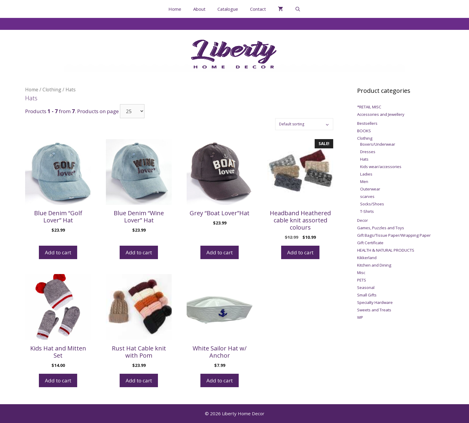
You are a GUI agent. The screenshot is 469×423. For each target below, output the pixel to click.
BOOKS (364, 130)
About (199, 9)
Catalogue (227, 9)
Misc (361, 272)
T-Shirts (367, 211)
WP (360, 317)
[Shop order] (304, 124)
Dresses (367, 151)
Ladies (366, 174)
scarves (367, 196)
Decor (362, 220)
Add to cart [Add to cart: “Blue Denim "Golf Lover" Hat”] (58, 252)
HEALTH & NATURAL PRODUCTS (385, 250)
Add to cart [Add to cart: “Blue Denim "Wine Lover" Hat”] (139, 252)
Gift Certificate (370, 242)
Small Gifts (367, 295)
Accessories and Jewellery (380, 114)
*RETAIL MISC (369, 107)
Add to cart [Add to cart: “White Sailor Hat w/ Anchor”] (219, 380)
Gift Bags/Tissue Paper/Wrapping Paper (394, 235)
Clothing (51, 89)
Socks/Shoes (372, 204)
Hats (364, 159)
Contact (258, 9)
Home (174, 9)
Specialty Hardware (375, 302)
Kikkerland (367, 257)
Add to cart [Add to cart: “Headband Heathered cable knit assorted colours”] (300, 252)
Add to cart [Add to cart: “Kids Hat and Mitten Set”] (58, 380)
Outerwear (370, 189)
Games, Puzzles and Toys (380, 227)
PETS (361, 280)
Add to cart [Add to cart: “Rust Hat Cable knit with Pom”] (139, 380)
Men (364, 181)
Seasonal (365, 287)
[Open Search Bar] (298, 9)
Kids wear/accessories (380, 166)
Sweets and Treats (374, 310)
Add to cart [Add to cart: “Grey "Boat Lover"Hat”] (219, 252)
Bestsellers (367, 123)
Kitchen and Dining (374, 265)
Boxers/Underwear (377, 144)
